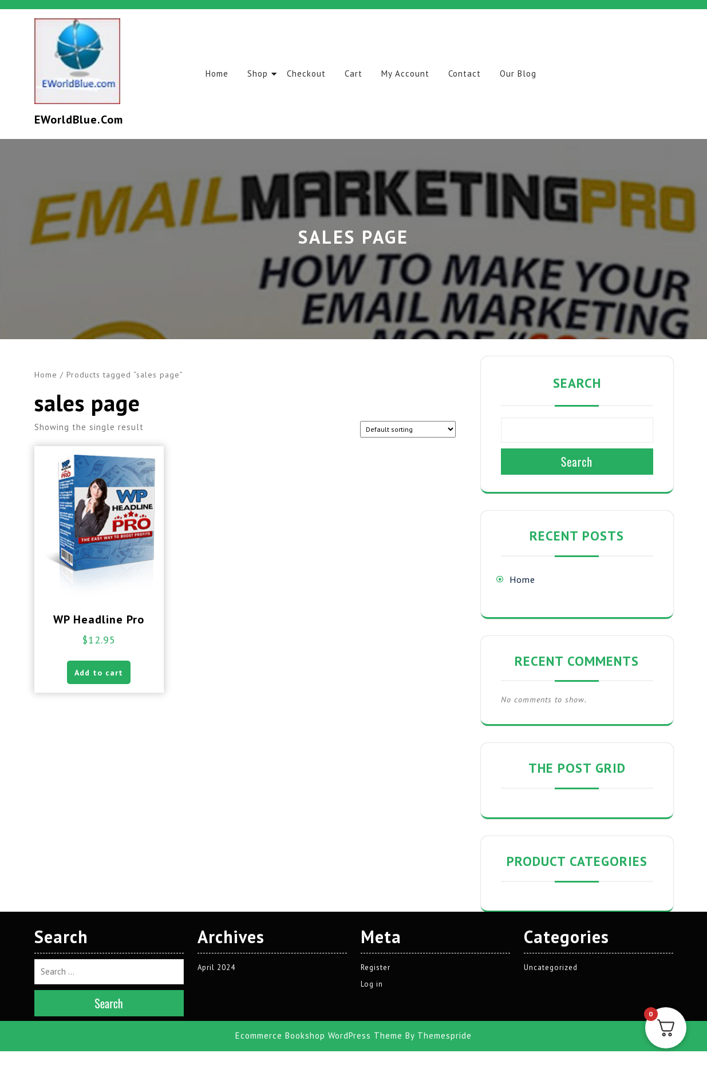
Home (217, 73)
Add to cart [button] (98, 673)
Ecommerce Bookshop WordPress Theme (318, 953)
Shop (259, 73)
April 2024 (217, 885)
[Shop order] (408, 429)
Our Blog (525, 73)
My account (410, 73)
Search (577, 383)
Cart (357, 73)
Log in (372, 902)
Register (375, 885)
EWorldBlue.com (78, 119)
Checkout (309, 73)
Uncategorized (551, 885)
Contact (471, 73)
